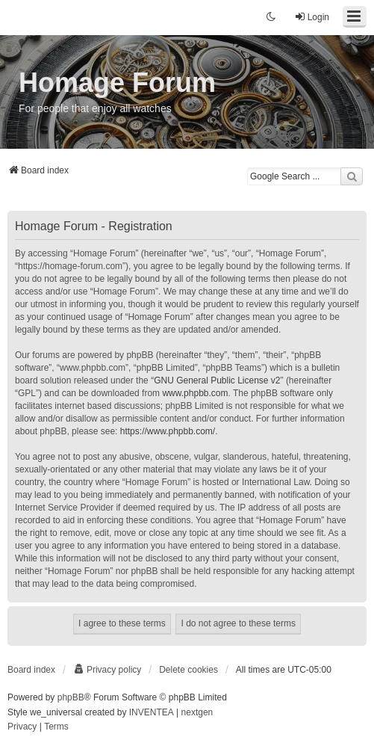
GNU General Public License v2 (217, 380)
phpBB (70, 697)
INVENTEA (151, 712)
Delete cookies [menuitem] (188, 670)
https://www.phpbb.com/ (167, 431)
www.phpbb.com (195, 393)
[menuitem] (107, 669)
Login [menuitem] (311, 16)
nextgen (197, 712)
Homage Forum (117, 82)
